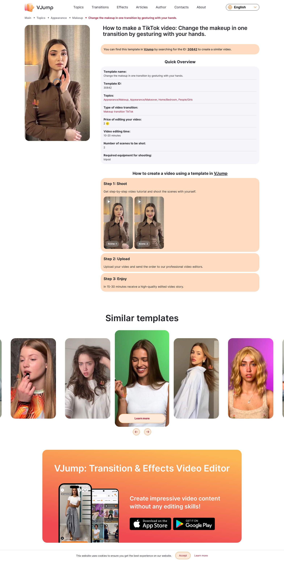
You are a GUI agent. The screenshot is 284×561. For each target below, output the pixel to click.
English (240, 7)
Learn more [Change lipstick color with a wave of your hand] (142, 418)
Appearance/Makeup (116, 99)
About (201, 7)
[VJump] (39, 7)
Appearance (59, 18)
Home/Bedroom (167, 99)
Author (161, 7)
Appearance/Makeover (143, 99)
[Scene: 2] (149, 223)
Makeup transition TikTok (118, 111)
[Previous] (136, 431)
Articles (142, 7)
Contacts (181, 7)
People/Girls (185, 99)
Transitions (100, 7)
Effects (122, 7)
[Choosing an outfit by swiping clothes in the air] (75, 513)
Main (28, 18)
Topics (78, 7)
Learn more (201, 555)
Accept (183, 555)
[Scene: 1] (118, 223)
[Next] (147, 431)
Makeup (77, 18)
